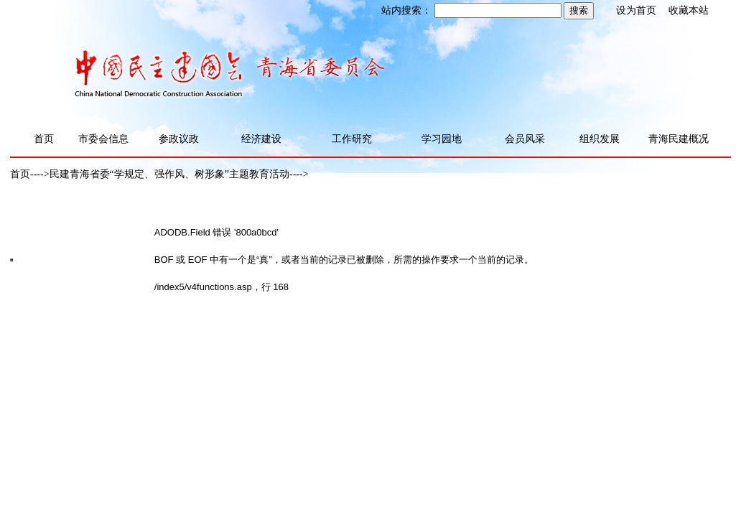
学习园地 (441, 139)
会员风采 (525, 139)
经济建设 (261, 139)
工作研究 (352, 139)
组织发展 (599, 139)
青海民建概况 (678, 139)
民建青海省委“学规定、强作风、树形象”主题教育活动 (169, 174)
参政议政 (179, 139)
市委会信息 (103, 139)
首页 (44, 139)
